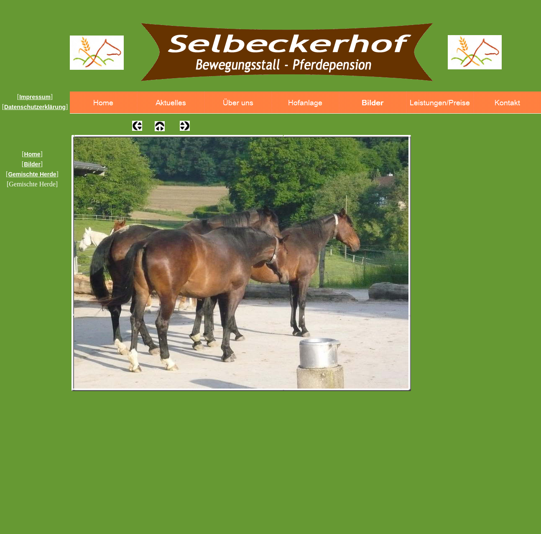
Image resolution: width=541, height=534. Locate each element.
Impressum (35, 97)
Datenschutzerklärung (35, 107)
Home (32, 154)
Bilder (32, 164)
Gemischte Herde (32, 174)
